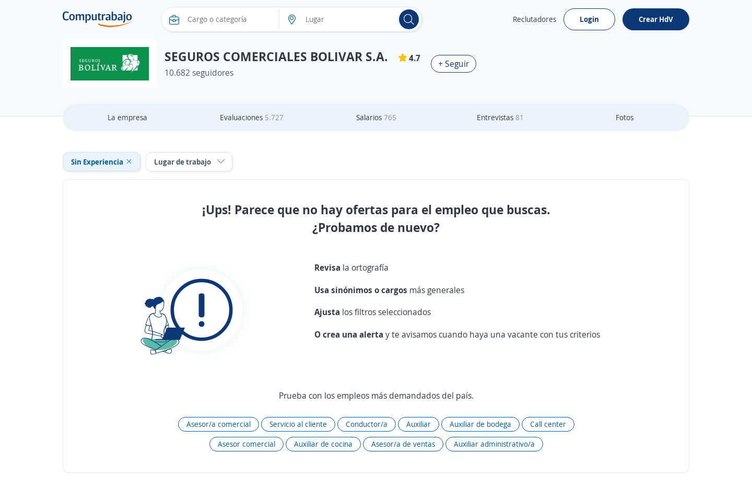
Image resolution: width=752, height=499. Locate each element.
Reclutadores (534, 19)
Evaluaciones (252, 117)
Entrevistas (500, 117)
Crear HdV (656, 19)
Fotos (624, 117)
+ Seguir (453, 63)
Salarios (376, 117)
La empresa (127, 117)
